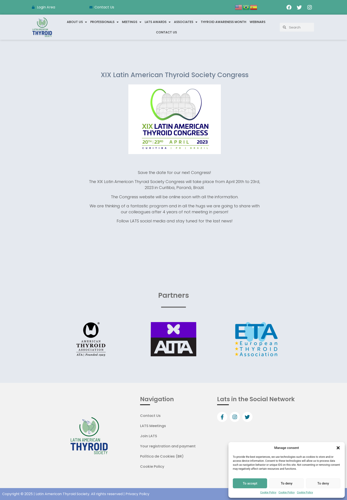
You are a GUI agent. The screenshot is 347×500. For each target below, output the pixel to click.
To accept (250, 483)
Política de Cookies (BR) (162, 456)
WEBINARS (257, 22)
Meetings (131, 22)
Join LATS (148, 436)
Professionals (104, 22)
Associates (185, 22)
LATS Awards (158, 22)
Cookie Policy (268, 492)
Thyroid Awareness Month (223, 22)
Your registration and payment (168, 446)
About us (77, 22)
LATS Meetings (153, 425)
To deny (287, 483)
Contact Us (166, 32)
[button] (338, 448)
